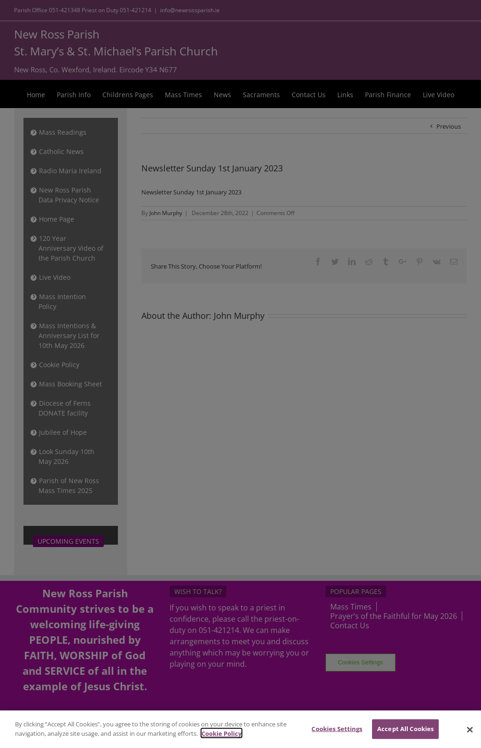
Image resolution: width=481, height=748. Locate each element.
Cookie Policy (221, 739)
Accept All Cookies (405, 735)
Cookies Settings (336, 735)
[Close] (470, 736)
